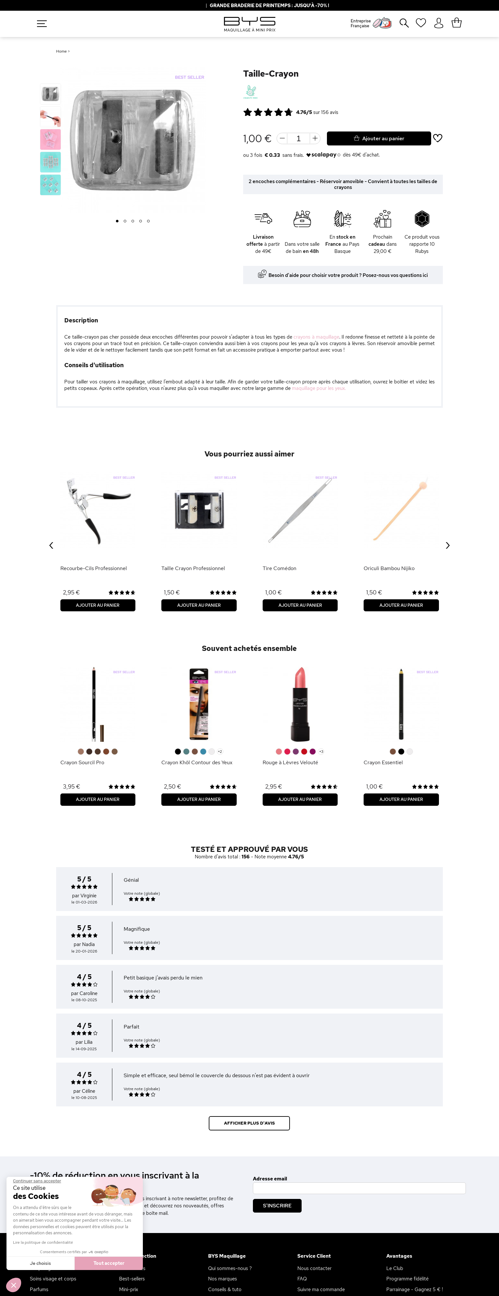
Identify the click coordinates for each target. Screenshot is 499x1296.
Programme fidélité (407, 1279)
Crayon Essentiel (383, 762)
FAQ (302, 1279)
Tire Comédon (279, 568)
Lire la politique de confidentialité (43, 1242)
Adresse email (270, 1179)
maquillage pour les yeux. (319, 388)
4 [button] (141, 221)
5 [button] (148, 221)
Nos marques (222, 1279)
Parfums (39, 1289)
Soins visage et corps (53, 1279)
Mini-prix (128, 1289)
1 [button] (117, 221)
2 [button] (125, 221)
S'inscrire (277, 1205)
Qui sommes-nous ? (230, 1268)
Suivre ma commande (321, 1289)
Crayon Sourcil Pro (82, 762)
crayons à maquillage (316, 337)
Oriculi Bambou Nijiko (389, 568)
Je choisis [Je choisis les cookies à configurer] (40, 1263)
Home (61, 51)
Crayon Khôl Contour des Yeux (196, 762)
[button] (13, 1285)
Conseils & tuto (225, 1289)
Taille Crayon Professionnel (193, 568)
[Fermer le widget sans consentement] (37, 1181)
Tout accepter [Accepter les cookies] (109, 1263)
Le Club (394, 1268)
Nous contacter (314, 1268)
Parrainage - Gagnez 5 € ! (414, 1289)
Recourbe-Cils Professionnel (93, 568)
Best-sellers (132, 1279)
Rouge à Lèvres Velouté (290, 762)
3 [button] (133, 221)
